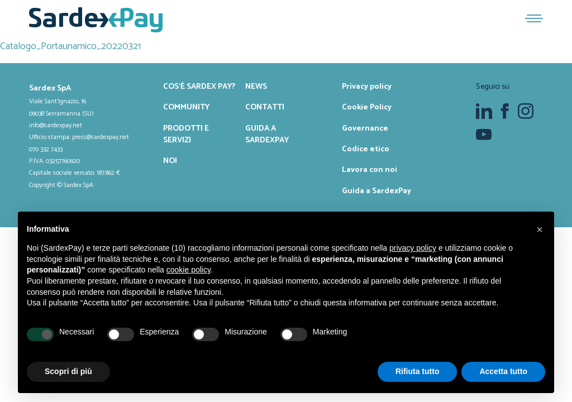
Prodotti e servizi (186, 134)
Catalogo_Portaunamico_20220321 (70, 46)
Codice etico (365, 149)
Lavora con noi (369, 169)
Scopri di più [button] (68, 371)
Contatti (264, 107)
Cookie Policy (367, 107)
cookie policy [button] (188, 269)
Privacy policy (367, 86)
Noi (170, 161)
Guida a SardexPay (267, 134)
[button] (540, 229)
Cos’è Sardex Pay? (199, 86)
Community (186, 107)
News (256, 86)
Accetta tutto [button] (503, 371)
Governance (365, 128)
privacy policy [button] (412, 247)
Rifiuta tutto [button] (417, 371)
